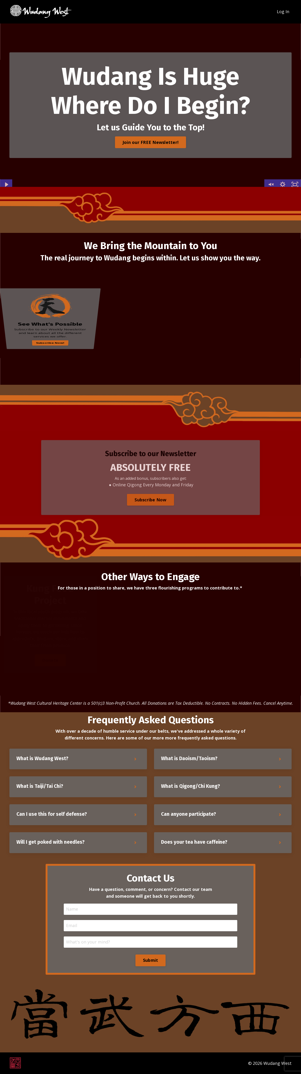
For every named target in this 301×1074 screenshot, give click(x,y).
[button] (150, 141)
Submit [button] (150, 960)
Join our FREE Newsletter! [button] (150, 142)
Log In (283, 11)
